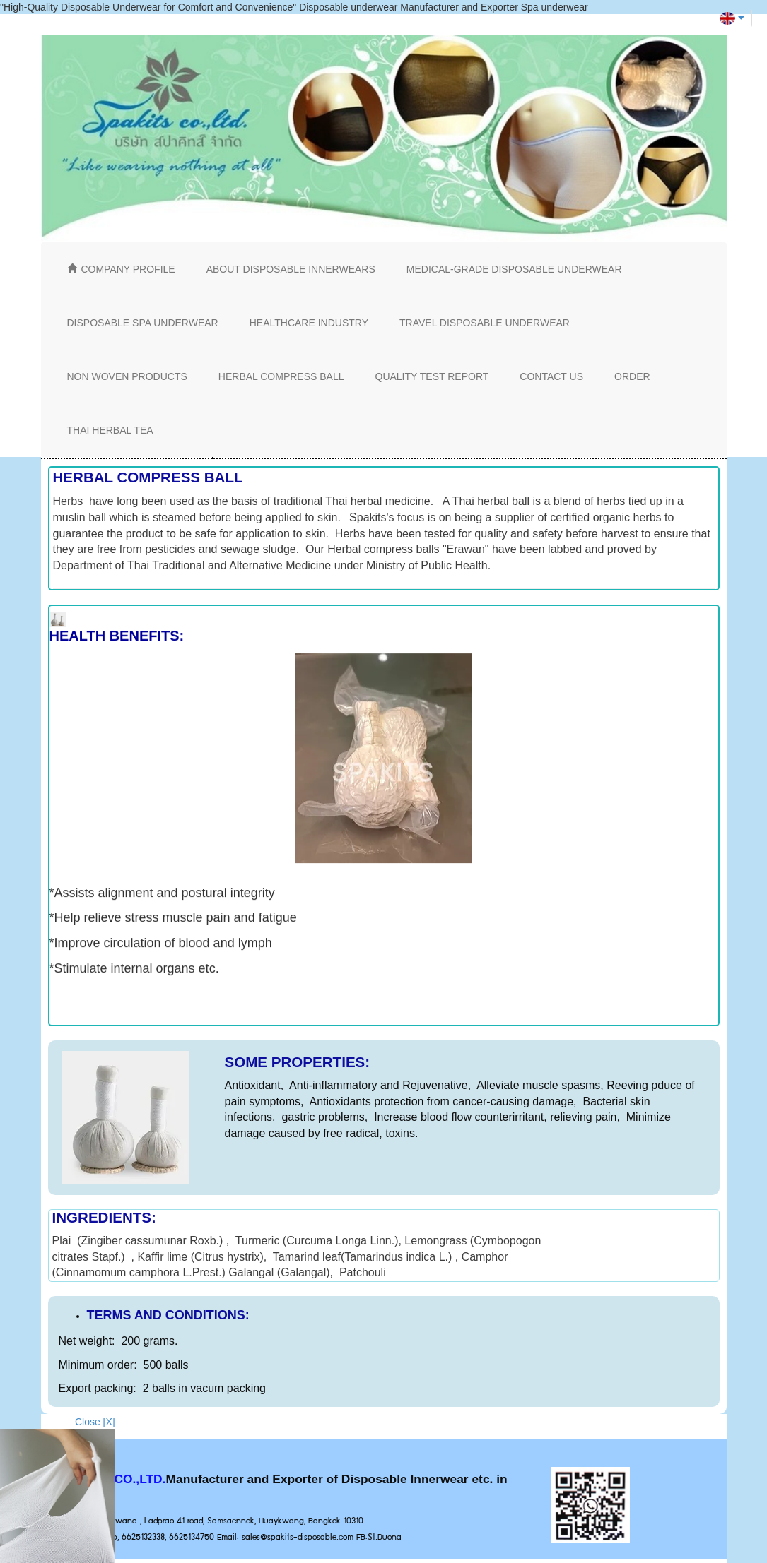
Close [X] (95, 1421)
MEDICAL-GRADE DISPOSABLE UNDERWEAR (514, 269)
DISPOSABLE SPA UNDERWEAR (142, 322)
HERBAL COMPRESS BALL (281, 376)
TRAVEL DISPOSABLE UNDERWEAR (484, 322)
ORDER (632, 376)
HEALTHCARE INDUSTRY (309, 322)
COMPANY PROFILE (121, 269)
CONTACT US (551, 376)
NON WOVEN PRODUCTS (127, 376)
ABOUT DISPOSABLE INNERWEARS (290, 269)
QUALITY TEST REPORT (432, 376)
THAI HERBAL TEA (110, 430)
